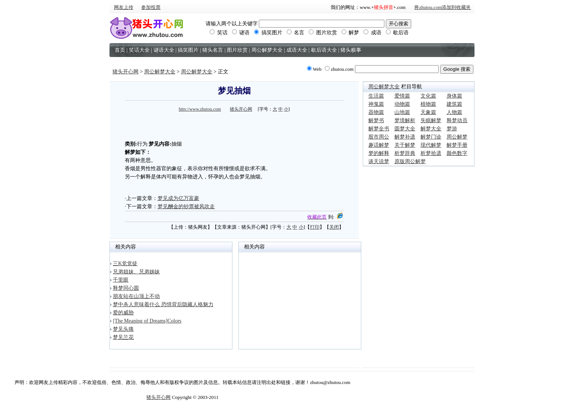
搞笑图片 (268, 32)
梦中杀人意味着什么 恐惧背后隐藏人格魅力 (163, 304)
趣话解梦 (378, 145)
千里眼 (120, 280)
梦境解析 (404, 120)
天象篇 (428, 112)
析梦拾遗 (430, 153)
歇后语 (397, 32)
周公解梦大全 (159, 71)
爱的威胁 (123, 312)
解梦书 (376, 120)
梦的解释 (378, 153)
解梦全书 (378, 128)
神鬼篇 (376, 104)
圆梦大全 (404, 128)
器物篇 (376, 112)
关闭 (334, 227)
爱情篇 (402, 96)
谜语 (241, 32)
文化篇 (428, 96)
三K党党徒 (125, 263)
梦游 (452, 128)
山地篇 (402, 112)
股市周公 (378, 137)
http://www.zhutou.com (200, 109)
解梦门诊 (430, 137)
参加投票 (151, 7)
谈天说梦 (378, 161)
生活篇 (376, 96)
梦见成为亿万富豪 (178, 198)
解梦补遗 (404, 137)
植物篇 (428, 104)
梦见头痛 (123, 329)
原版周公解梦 (410, 161)
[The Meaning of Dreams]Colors (147, 321)
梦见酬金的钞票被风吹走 (186, 206)
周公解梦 (457, 137)
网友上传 (123, 7)
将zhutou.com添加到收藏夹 (442, 7)
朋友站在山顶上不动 (136, 296)
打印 (315, 227)
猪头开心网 (125, 71)
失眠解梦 (430, 120)
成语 (372, 32)
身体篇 (454, 96)
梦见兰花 (123, 337)
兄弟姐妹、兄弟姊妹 (136, 272)
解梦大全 (430, 128)
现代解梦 (430, 145)
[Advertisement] (234, 125)
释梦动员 (457, 120)
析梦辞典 (404, 153)
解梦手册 (457, 145)
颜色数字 (457, 153)
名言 (296, 32)
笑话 (219, 32)
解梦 (350, 32)
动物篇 (402, 104)
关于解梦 (404, 145)
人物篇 (454, 112)
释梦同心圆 (126, 288)
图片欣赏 (323, 32)
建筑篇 (454, 104)
